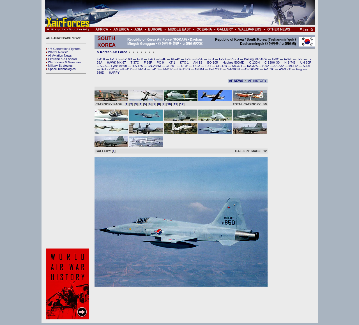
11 (175, 104)
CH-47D (222, 66)
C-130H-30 (272, 62)
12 (181, 104)
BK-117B (183, 69)
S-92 (266, 66)
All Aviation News (59, 55)
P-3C (276, 59)
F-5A (211, 59)
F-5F (200, 59)
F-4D (152, 59)
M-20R (168, 69)
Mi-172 (294, 66)
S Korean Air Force (112, 52)
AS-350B (285, 69)
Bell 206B (216, 69)
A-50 (140, 59)
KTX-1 (185, 62)
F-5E (188, 59)
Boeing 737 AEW (256, 59)
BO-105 (213, 62)
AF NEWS (236, 80)
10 (169, 104)
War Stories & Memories (63, 62)
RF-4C (176, 59)
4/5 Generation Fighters (63, 48)
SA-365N (234, 69)
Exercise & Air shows (61, 59)
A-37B (288, 59)
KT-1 (172, 62)
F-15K (101, 59)
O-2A (197, 66)
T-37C (135, 62)
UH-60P (306, 62)
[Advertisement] (196, 13)
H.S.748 (290, 62)
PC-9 (161, 62)
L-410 (155, 69)
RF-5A (235, 59)
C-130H (255, 62)
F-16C (114, 59)
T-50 (300, 59)
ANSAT (199, 69)
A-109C (269, 69)
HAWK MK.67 (117, 62)
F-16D (128, 59)
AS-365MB (252, 69)
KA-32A (252, 66)
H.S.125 (138, 66)
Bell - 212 (108, 69)
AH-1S (198, 62)
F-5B (223, 59)
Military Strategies (59, 65)
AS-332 (279, 66)
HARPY (115, 72)
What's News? (57, 52)
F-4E (163, 59)
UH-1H (141, 69)
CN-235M (155, 66)
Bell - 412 (126, 69)
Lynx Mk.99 (119, 66)
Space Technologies (60, 69)
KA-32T (237, 66)
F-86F (148, 62)
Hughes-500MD (234, 62)
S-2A (103, 66)
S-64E (307, 66)
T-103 (184, 66)
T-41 (208, 66)
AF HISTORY (257, 80)
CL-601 (170, 66)
